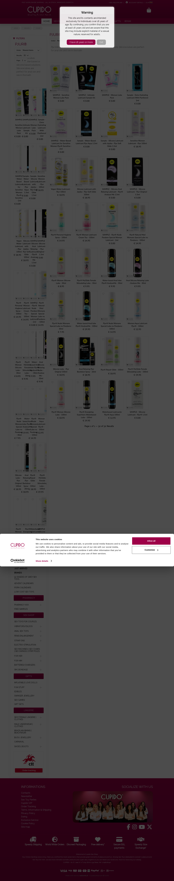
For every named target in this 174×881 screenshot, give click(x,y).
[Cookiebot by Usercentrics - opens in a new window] (17, 876)
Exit (101, 42)
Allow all (151, 855)
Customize (151, 864)
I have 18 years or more (81, 42)
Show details (42, 875)
